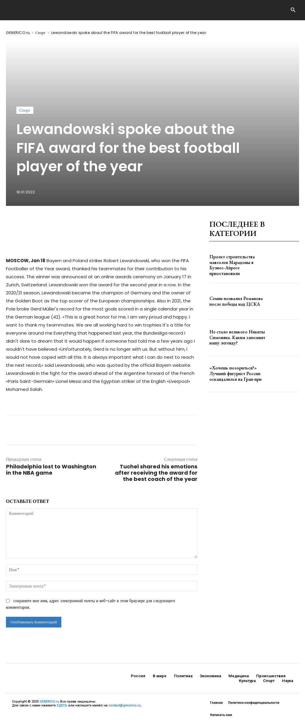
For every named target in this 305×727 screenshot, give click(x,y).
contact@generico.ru (124, 705)
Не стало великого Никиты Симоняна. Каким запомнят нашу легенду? (235, 337)
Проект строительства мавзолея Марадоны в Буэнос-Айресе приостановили (237, 265)
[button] (293, 10)
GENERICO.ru (18, 32)
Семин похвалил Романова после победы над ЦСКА (234, 301)
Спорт (40, 32)
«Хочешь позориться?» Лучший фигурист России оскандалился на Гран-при (234, 373)
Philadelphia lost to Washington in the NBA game (51, 469)
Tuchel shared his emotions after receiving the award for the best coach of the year (156, 473)
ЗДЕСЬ (62, 705)
